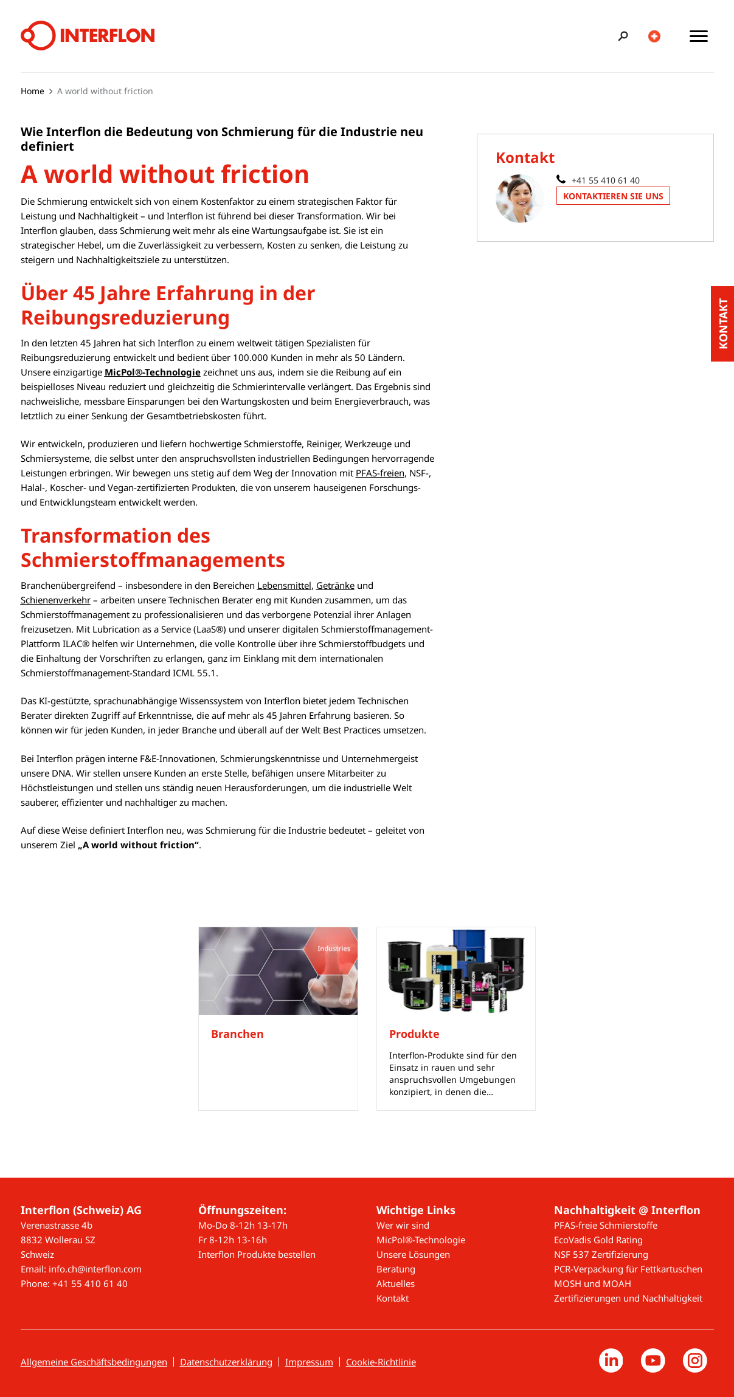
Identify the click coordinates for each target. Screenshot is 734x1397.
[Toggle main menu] (698, 36)
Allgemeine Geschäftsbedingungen (94, 1362)
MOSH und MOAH (592, 1283)
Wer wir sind (402, 1225)
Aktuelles (395, 1283)
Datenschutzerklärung (226, 1362)
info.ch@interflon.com (95, 1269)
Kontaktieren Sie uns (613, 196)
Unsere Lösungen (413, 1254)
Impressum (309, 1362)
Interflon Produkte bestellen (257, 1254)
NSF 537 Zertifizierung (601, 1254)
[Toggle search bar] (621, 36)
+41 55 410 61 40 (606, 180)
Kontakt (392, 1298)
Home (32, 91)
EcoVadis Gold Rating (598, 1240)
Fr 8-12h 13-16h (232, 1240)
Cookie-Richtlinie (381, 1362)
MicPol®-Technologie (420, 1240)
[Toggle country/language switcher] (654, 36)
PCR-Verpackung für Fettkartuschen (628, 1269)
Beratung (395, 1269)
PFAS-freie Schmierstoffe (605, 1225)
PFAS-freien (380, 473)
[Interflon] (87, 36)
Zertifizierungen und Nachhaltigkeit (628, 1298)
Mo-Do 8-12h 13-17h (243, 1225)
